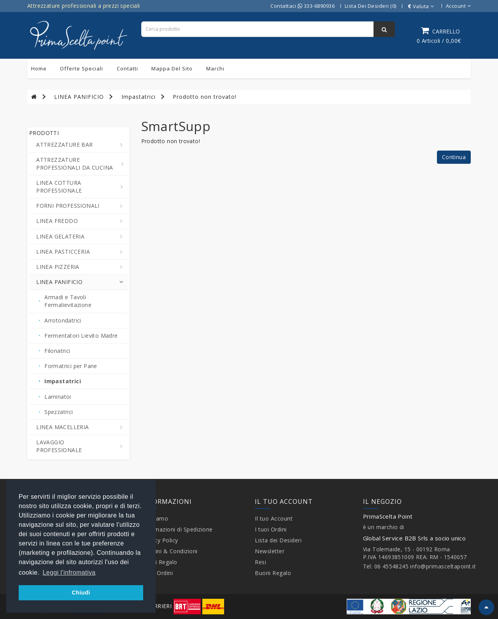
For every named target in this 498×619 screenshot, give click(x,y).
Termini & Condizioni (169, 551)
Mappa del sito (172, 68)
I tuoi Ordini (157, 573)
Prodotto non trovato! (205, 96)
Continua (454, 157)
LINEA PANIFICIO (79, 96)
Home (39, 68)
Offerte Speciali (81, 68)
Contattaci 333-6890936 (302, 5)
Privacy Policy (159, 540)
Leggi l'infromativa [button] (69, 572)
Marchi (215, 68)
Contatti (127, 68)
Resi (260, 562)
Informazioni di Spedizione (177, 529)
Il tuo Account (274, 518)
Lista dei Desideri (278, 540)
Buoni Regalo (159, 562)
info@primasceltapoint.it (443, 566)
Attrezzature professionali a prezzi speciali (83, 5)
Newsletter (269, 551)
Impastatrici (138, 96)
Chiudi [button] (81, 592)
